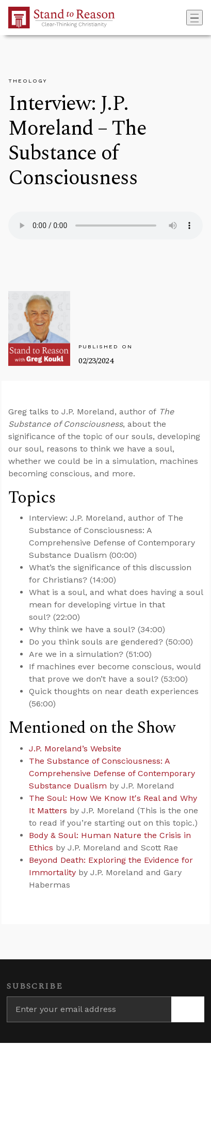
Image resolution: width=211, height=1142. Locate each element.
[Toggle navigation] (194, 17)
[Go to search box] (183, 17)
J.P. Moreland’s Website (75, 748)
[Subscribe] (187, 1009)
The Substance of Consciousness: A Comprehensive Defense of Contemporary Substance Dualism (112, 773)
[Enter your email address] (89, 1009)
